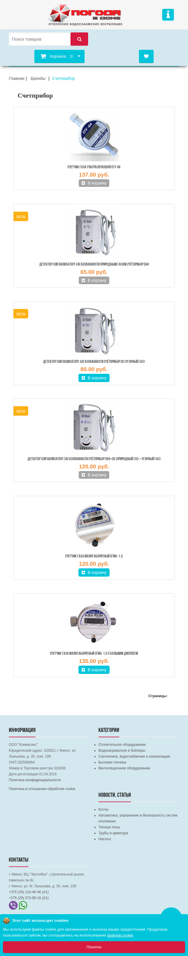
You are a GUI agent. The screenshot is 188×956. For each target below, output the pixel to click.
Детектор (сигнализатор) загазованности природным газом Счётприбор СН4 (94, 264)
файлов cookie (120, 935)
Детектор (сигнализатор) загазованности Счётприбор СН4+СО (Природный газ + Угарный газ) (94, 459)
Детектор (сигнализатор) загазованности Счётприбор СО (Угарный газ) (94, 362)
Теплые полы (109, 827)
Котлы (103, 809)
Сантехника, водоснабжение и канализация (134, 756)
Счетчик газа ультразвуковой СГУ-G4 (94, 167)
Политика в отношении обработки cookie (42, 789)
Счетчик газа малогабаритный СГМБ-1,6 (94, 556)
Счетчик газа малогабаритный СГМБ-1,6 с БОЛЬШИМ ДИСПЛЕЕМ (94, 653)
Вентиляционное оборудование (124, 768)
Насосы (104, 839)
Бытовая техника (112, 762)
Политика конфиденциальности (35, 780)
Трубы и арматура (113, 833)
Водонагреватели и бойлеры (121, 750)
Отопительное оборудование (122, 745)
